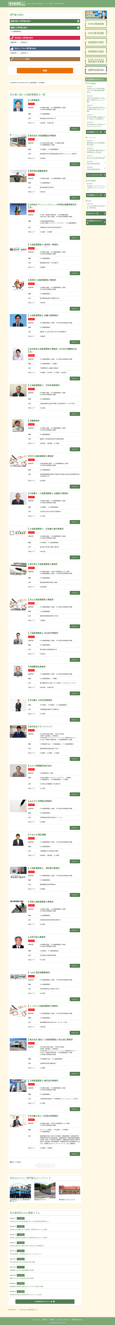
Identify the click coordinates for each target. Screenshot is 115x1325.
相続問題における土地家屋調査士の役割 (22, 1270)
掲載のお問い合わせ (77, 1319)
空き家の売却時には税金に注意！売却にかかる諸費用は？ (27, 1245)
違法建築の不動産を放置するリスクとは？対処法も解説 (26, 1286)
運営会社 (45, 1319)
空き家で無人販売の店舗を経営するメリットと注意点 (26, 1294)
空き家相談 (21, 1218)
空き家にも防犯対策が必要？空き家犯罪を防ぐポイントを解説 (28, 1237)
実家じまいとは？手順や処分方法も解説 (22, 1278)
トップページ (36, 1319)
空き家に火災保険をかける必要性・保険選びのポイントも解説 (28, 1229)
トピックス (21, 1267)
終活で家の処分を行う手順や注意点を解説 (22, 1262)
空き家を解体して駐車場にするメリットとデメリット (26, 1253)
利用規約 (52, 1319)
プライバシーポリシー (63, 1319)
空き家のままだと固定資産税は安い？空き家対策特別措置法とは (29, 1221)
